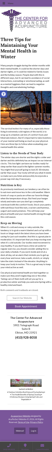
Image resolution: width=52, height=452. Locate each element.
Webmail (20, 430)
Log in (33, 430)
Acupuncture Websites (21, 416)
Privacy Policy (36, 422)
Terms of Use (23, 422)
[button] (3, 94)
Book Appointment (26, 306)
